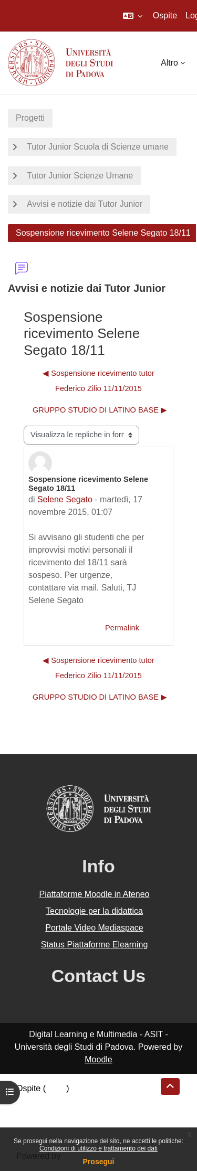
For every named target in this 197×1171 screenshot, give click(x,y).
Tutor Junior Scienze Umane (80, 175)
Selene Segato (64, 499)
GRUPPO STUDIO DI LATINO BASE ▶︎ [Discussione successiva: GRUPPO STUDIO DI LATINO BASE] (100, 410)
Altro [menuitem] (169, 62)
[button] (133, 15)
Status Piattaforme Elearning (94, 944)
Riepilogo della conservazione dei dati (87, 1100)
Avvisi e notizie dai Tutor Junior (84, 203)
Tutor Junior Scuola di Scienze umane (98, 146)
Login (56, 1088)
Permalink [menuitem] (122, 628)
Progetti (30, 117)
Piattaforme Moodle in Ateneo (94, 894)
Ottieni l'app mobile (52, 1126)
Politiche (32, 1113)
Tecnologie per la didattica (94, 910)
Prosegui (99, 1161)
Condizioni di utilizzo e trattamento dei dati (98, 1148)
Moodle (98, 1059)
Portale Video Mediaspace (94, 927)
